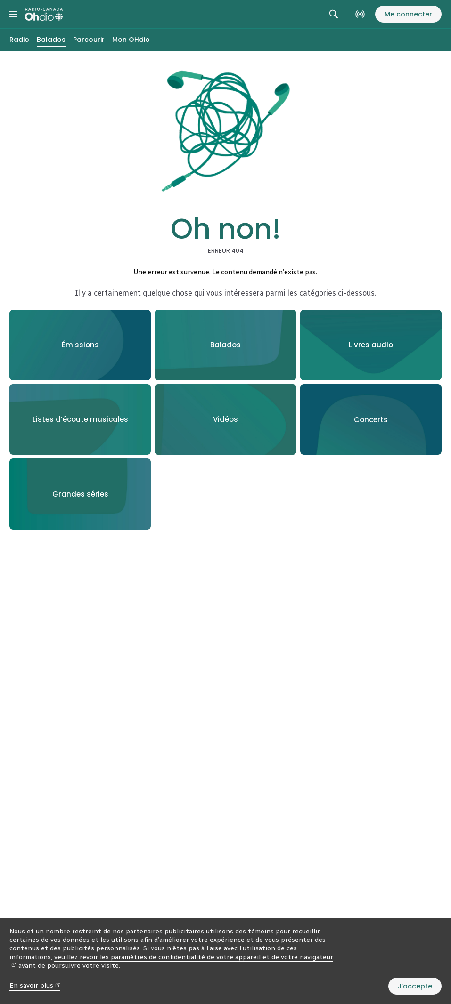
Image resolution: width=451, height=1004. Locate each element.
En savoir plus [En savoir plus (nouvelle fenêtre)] (34, 985)
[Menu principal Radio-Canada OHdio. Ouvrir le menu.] (13, 14)
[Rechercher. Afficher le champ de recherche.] (333, 14)
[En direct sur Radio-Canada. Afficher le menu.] (360, 14)
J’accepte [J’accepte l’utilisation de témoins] (415, 986)
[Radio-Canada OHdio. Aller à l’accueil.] (44, 14)
